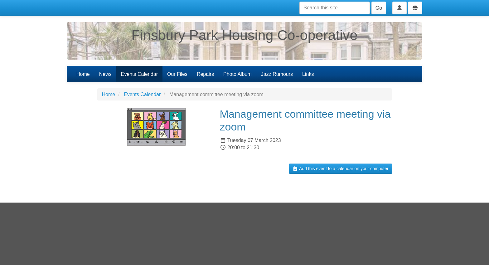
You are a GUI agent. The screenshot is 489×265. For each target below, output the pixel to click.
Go (378, 8)
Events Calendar (139, 74)
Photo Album (237, 74)
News (105, 74)
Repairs (205, 74)
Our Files (177, 74)
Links (308, 74)
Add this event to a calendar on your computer (340, 168)
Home (83, 74)
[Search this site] (334, 8)
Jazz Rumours (277, 74)
